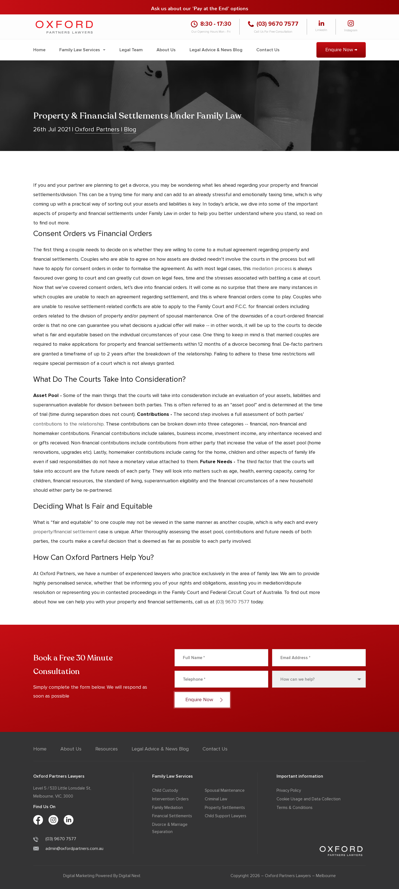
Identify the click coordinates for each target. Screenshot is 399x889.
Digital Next (129, 875)
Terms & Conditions (295, 807)
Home (39, 50)
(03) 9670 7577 (232, 602)
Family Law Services (79, 50)
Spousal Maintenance (225, 790)
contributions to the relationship (68, 424)
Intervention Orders (170, 798)
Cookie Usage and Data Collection (309, 798)
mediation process (272, 268)
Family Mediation (167, 807)
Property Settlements (225, 807)
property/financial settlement (65, 532)
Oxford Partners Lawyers (288, 875)
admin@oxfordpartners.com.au (68, 848)
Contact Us (268, 50)
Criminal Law (216, 798)
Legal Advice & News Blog (216, 50)
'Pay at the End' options (220, 7)
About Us (166, 50)
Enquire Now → (341, 50)
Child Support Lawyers (225, 815)
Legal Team (131, 50)
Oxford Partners (97, 129)
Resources (106, 749)
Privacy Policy (289, 790)
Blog (130, 129)
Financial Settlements (172, 815)
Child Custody (165, 790)
